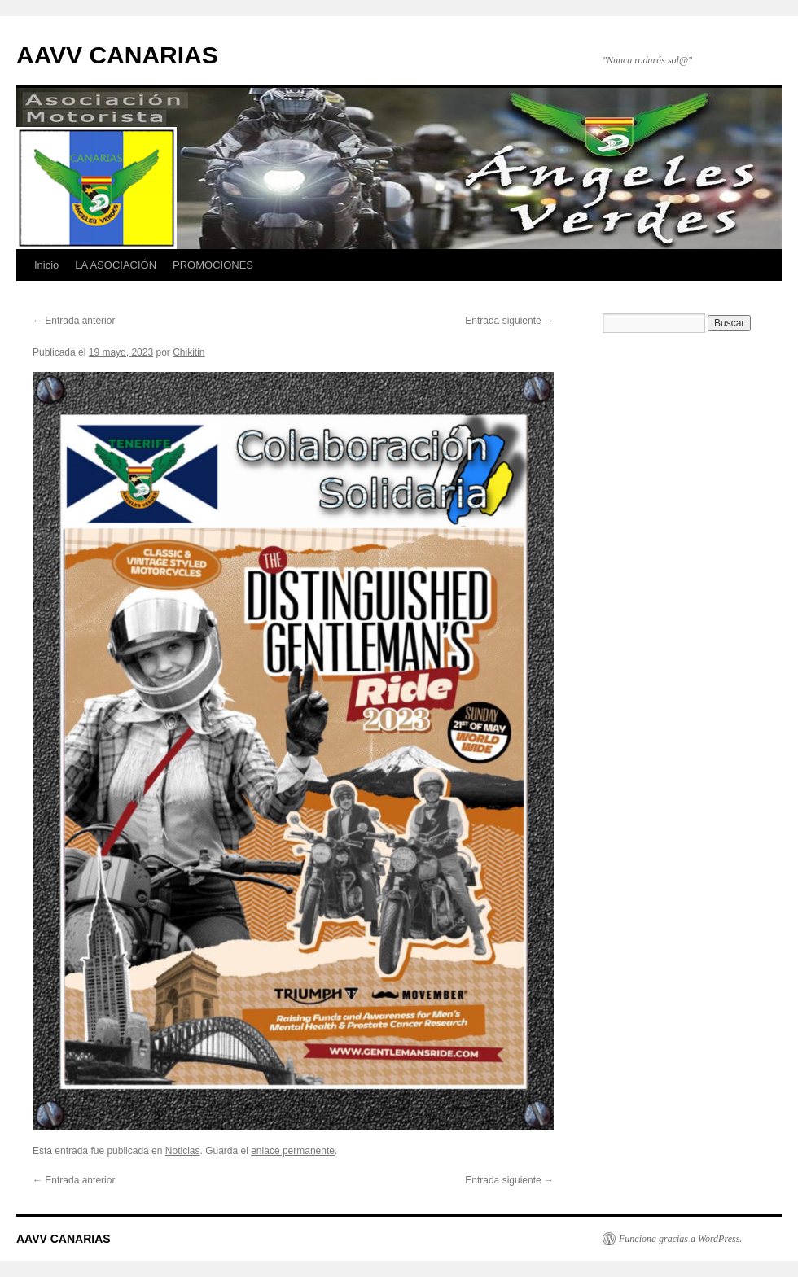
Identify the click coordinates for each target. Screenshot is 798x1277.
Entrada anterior (74, 320)
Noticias (182, 1151)
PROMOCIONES (213, 265)
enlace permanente (293, 1151)
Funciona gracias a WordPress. (680, 1238)
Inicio (46, 265)
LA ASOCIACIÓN (115, 265)
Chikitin (188, 352)
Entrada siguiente (509, 320)
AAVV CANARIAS (117, 55)
